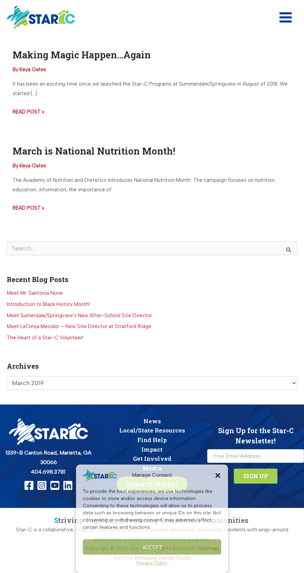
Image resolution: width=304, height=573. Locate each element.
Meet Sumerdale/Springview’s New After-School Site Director (79, 315)
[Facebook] (29, 485)
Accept (152, 547)
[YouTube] (55, 485)
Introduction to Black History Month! (48, 304)
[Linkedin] (68, 485)
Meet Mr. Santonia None (35, 293)
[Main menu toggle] (285, 17)
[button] (217, 475)
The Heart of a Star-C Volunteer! (45, 338)
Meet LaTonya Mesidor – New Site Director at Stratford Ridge (79, 326)
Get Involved (152, 458)
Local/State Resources (152, 430)
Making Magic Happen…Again (82, 54)
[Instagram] (42, 485)
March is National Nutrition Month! (94, 151)
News (152, 421)
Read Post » (28, 112)
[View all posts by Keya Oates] (32, 70)
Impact (152, 449)
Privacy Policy (152, 563)
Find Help (152, 440)
